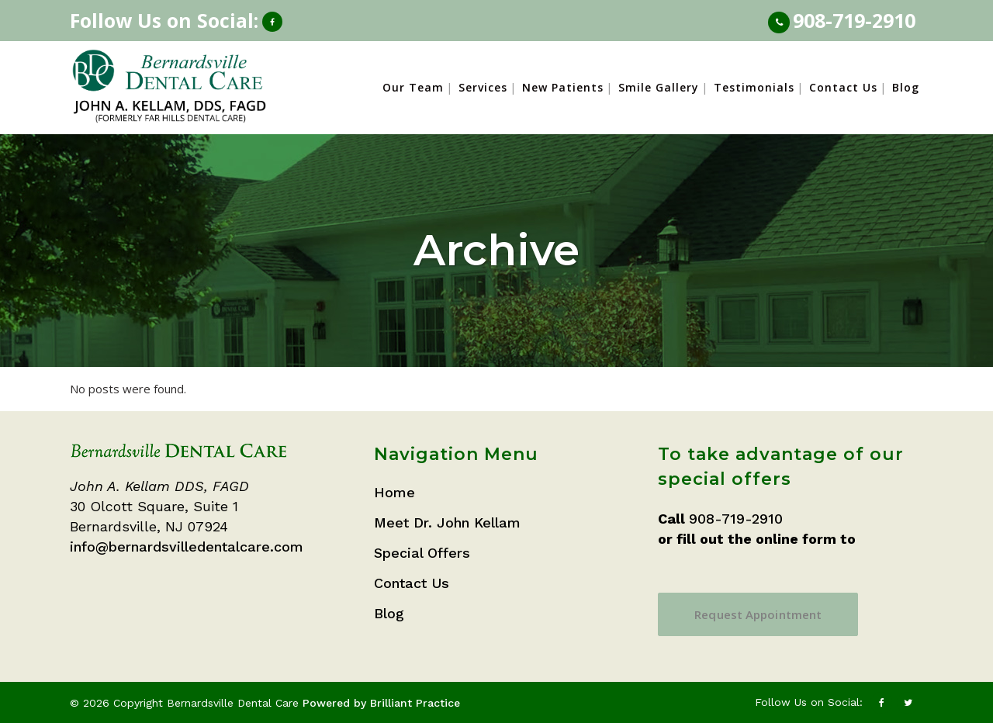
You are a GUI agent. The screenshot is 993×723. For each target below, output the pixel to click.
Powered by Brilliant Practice (381, 703)
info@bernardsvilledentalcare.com (186, 546)
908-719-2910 (854, 20)
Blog (389, 613)
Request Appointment (758, 614)
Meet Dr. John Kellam (447, 522)
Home (394, 492)
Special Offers (422, 553)
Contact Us (411, 583)
